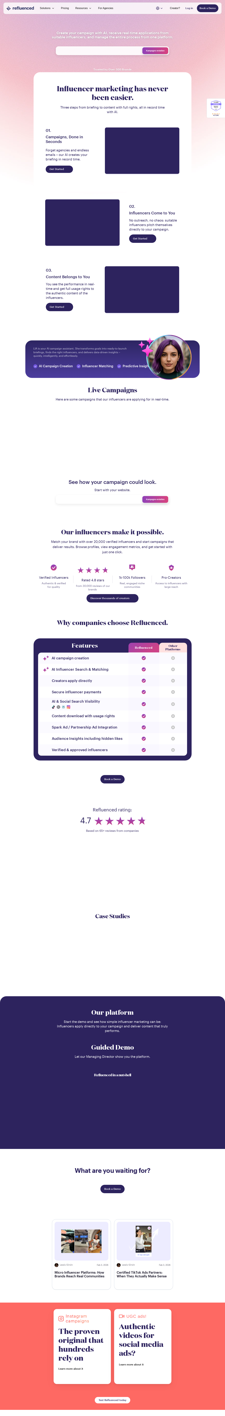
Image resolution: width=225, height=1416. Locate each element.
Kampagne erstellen (155, 51)
